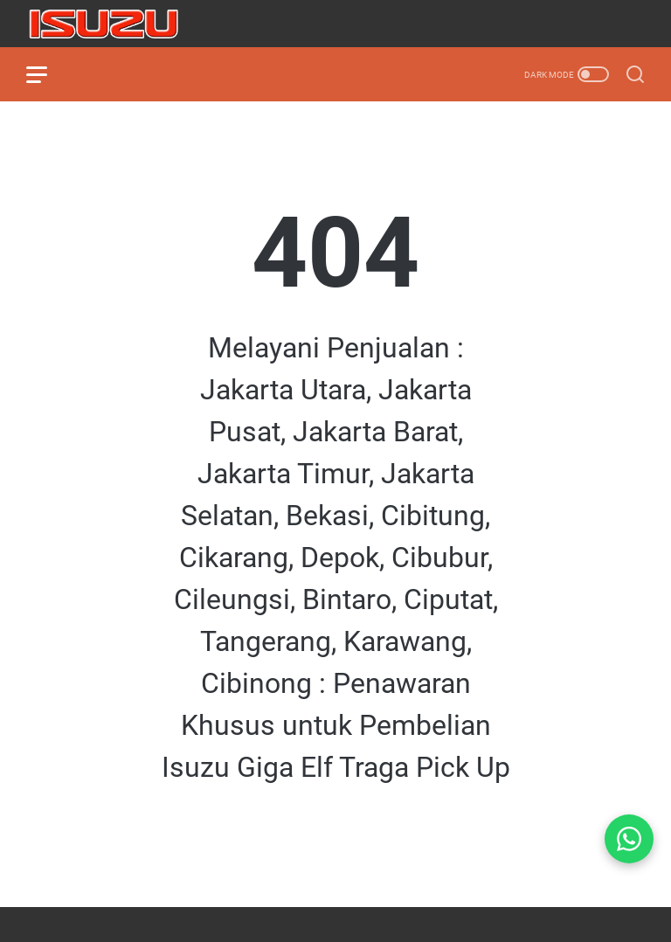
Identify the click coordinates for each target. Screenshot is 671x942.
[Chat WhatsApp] (629, 838)
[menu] (47, 74)
